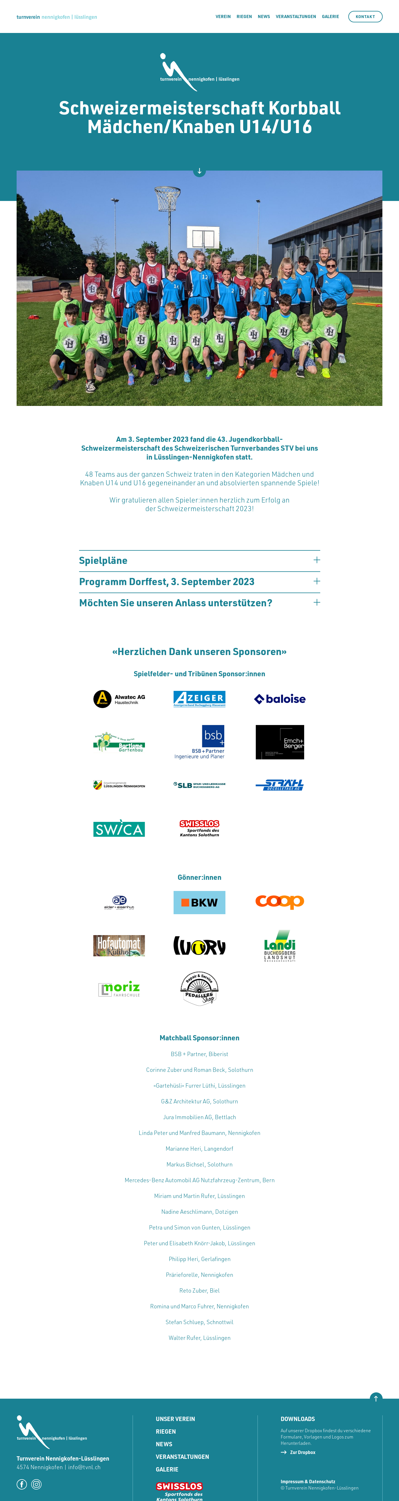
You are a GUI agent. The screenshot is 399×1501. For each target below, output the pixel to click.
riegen (244, 16)
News (264, 16)
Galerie (167, 1469)
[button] (199, 560)
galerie (330, 16)
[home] (57, 16)
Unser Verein (175, 1418)
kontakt (365, 16)
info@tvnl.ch (84, 1467)
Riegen (166, 1431)
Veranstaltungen (296, 16)
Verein (223, 16)
